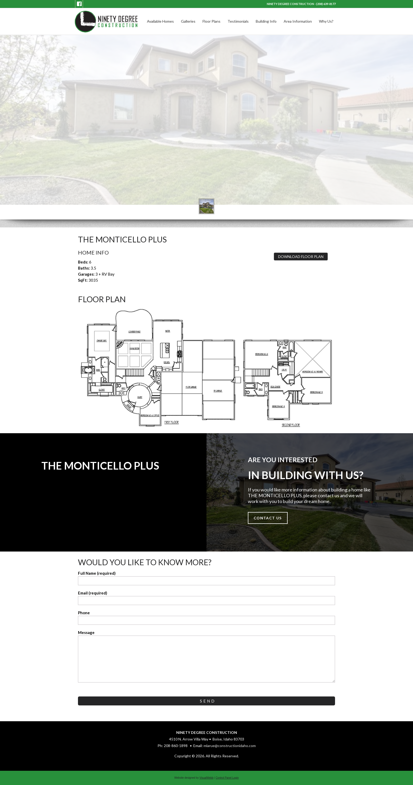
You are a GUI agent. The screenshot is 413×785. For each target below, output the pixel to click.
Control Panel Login (227, 777)
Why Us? (326, 21)
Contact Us (268, 518)
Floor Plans (211, 21)
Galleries (188, 21)
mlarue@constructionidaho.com (230, 745)
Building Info (266, 21)
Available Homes (160, 21)
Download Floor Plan (301, 256)
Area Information (298, 21)
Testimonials (238, 21)
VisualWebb (206, 777)
